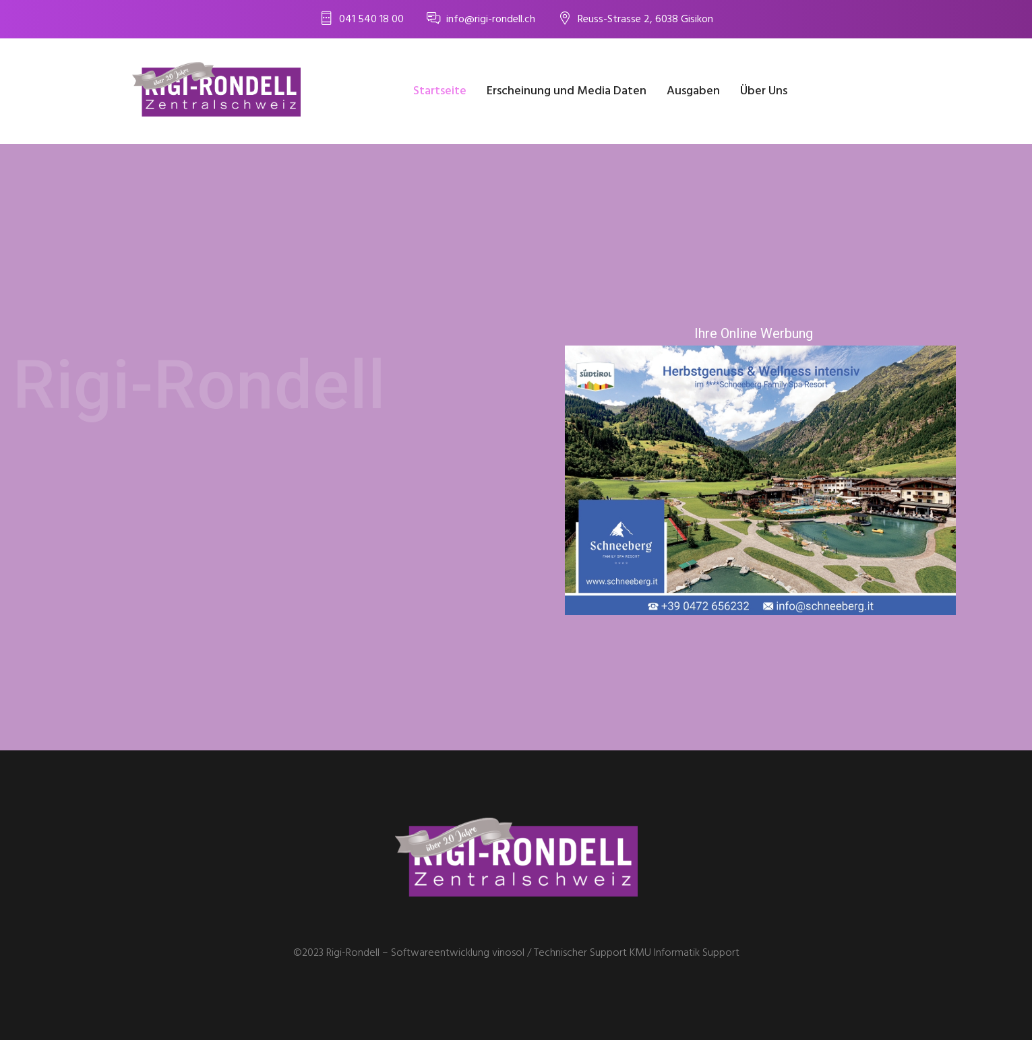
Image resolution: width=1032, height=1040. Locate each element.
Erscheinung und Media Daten (566, 91)
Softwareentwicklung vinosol (457, 953)
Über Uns (763, 91)
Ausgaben (693, 91)
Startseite (439, 91)
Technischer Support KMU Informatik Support (636, 953)
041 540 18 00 (371, 19)
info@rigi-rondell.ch (490, 19)
